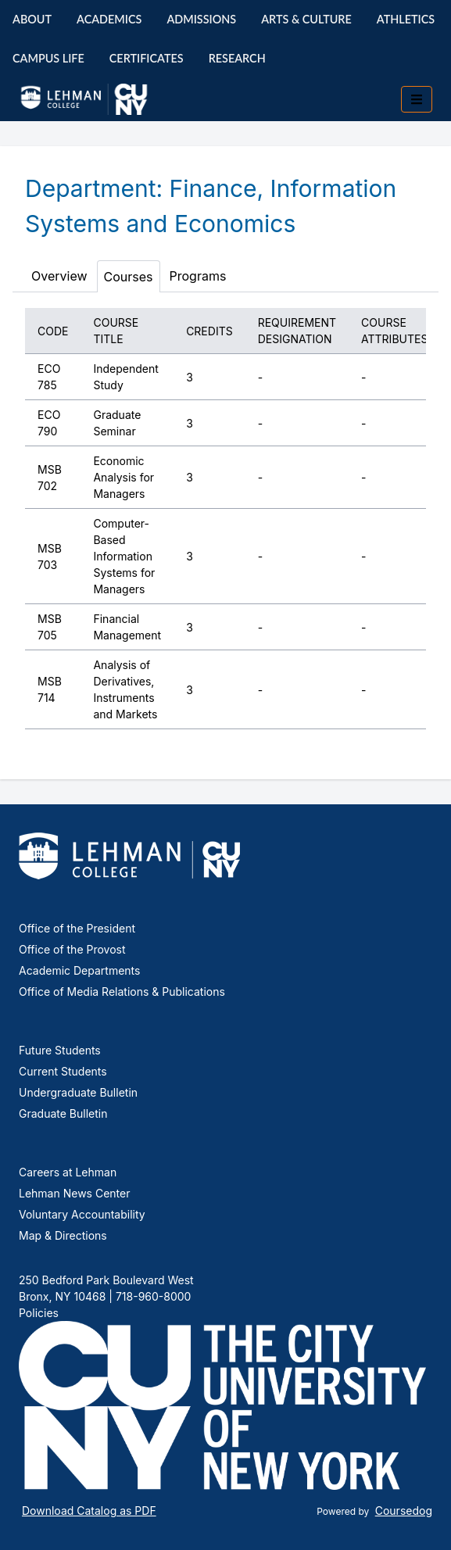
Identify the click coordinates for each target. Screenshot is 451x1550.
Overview (59, 276)
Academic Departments (79, 970)
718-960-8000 (152, 1296)
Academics (109, 19)
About (32, 19)
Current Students (63, 1071)
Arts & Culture (306, 19)
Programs (198, 276)
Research (237, 58)
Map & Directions (63, 1235)
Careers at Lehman (67, 1172)
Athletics (406, 19)
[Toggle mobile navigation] (416, 99)
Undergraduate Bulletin (78, 1092)
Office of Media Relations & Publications (122, 991)
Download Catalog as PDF (89, 1510)
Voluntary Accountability (82, 1214)
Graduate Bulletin (63, 1113)
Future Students (60, 1050)
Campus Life (48, 58)
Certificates (146, 58)
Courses (128, 277)
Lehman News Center (74, 1193)
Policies (39, 1312)
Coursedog (403, 1510)
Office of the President (77, 928)
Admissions (201, 19)
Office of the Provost (72, 949)
